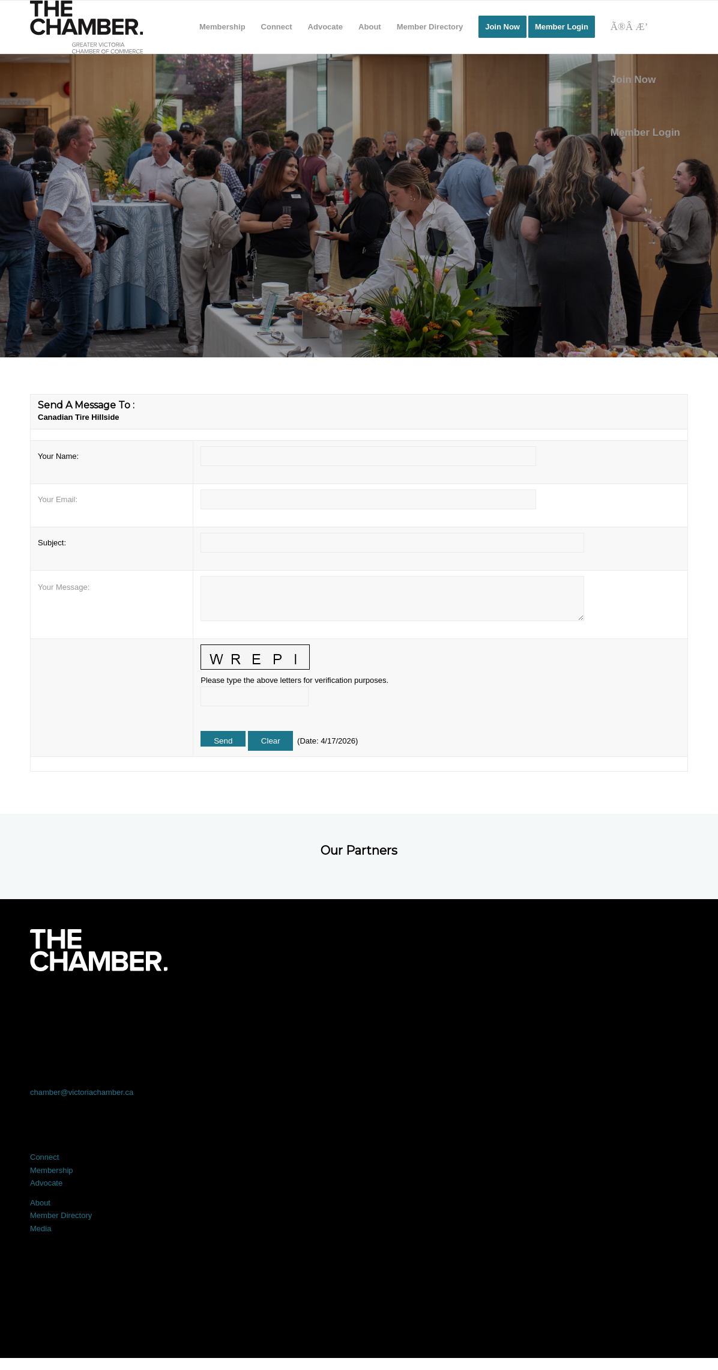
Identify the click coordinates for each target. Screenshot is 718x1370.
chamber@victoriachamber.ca (81, 1092)
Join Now (633, 79)
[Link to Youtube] (622, 1004)
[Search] (645, 27)
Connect (44, 1157)
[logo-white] (98, 950)
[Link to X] (227, 1004)
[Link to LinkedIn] (358, 1004)
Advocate (46, 1182)
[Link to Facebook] (95, 1004)
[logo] (86, 27)
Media (40, 1228)
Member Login (645, 132)
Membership (51, 1170)
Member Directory (61, 1215)
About (40, 1202)
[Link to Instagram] (491, 1004)
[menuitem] (222, 27)
